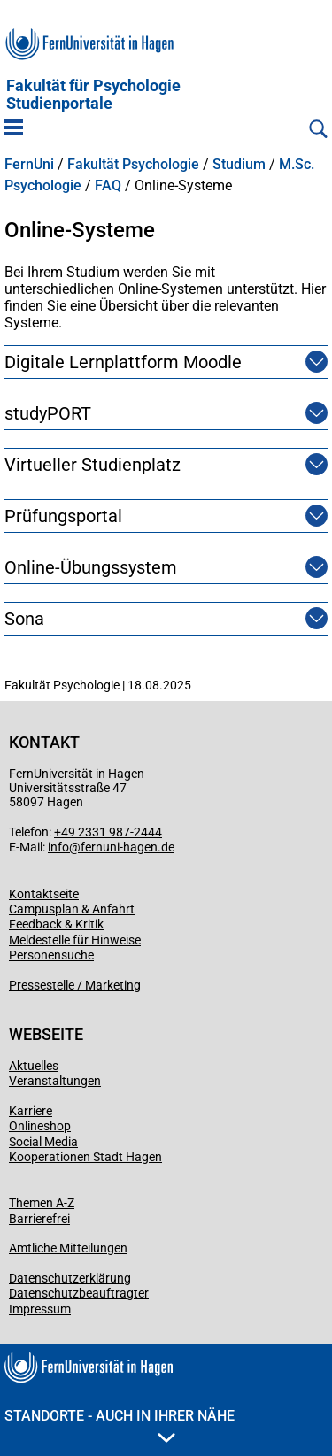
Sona (24, 618)
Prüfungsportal (63, 516)
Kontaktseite (44, 894)
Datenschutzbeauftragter (79, 1293)
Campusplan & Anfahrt (72, 909)
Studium (239, 165)
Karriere (30, 1111)
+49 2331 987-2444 (108, 832)
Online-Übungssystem (90, 567)
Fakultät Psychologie (133, 165)
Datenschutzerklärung (70, 1278)
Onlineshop (40, 1126)
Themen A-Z (41, 1203)
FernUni (29, 165)
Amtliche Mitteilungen (68, 1248)
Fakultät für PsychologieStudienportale (93, 94)
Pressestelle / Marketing (75, 985)
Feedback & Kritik (56, 924)
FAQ (108, 186)
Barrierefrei (39, 1219)
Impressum (40, 1309)
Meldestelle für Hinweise (75, 940)
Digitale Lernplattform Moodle (123, 362)
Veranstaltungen (55, 1081)
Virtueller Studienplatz (92, 464)
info (58, 847)
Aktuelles (33, 1066)
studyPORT (47, 413)
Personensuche (51, 955)
